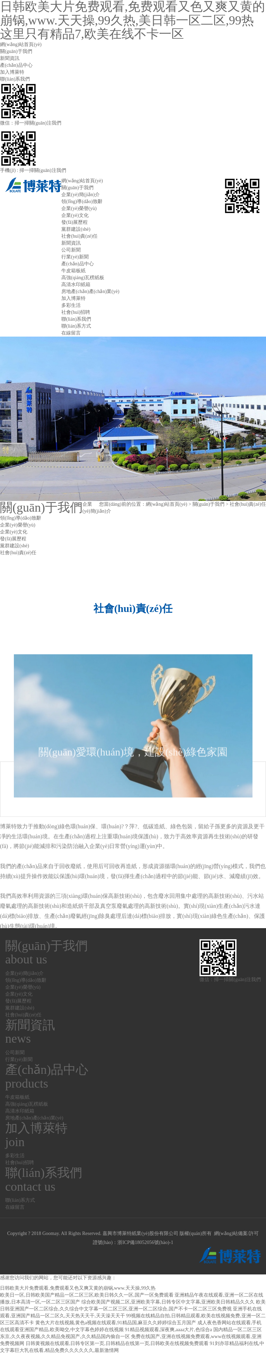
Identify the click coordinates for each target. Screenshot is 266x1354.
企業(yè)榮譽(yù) (79, 208)
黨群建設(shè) (75, 229)
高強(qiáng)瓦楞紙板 (82, 277)
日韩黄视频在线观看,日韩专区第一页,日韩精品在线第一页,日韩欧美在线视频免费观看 (117, 1343)
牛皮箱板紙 (73, 270)
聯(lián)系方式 (76, 326)
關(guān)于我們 (16, 51)
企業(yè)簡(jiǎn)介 (80, 194)
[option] (133, 419)
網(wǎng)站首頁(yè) (21, 44)
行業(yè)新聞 (75, 256)
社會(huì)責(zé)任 (79, 236)
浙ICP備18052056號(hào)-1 (145, 1242)
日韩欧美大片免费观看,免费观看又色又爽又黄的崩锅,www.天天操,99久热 (78, 1288)
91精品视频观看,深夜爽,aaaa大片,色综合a (168, 1329)
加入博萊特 (12, 72)
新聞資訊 (9, 58)
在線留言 (71, 333)
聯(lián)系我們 (15, 79)
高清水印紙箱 (75, 284)
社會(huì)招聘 (75, 312)
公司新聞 (71, 250)
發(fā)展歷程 (74, 222)
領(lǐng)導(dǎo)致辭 (82, 201)
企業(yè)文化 (75, 215)
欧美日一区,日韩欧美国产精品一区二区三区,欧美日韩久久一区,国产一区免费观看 (87, 1295)
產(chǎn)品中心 (16, 65)
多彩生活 (71, 305)
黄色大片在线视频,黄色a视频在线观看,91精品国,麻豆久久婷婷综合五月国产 (115, 1322)
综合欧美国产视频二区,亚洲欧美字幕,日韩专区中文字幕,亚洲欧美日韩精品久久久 (168, 1302)
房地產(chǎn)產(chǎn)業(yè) (90, 291)
